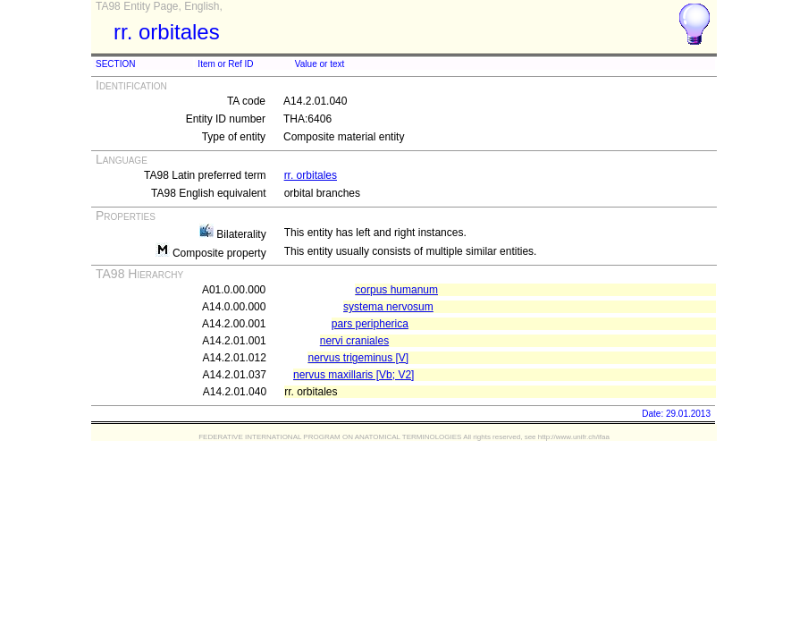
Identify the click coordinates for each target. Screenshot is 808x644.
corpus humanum (396, 290)
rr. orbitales (310, 175)
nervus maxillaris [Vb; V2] (353, 375)
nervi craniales (354, 341)
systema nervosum (388, 307)
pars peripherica (370, 324)
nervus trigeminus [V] (357, 358)
